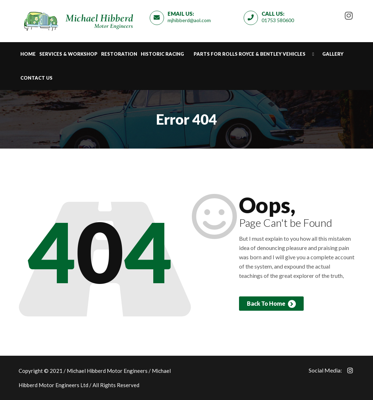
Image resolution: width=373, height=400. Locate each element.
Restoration (119, 54)
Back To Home (271, 304)
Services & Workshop (68, 54)
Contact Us (36, 78)
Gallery (332, 54)
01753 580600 (278, 20)
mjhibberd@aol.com (189, 20)
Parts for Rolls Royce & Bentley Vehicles (249, 54)
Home (28, 54)
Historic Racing (162, 54)
